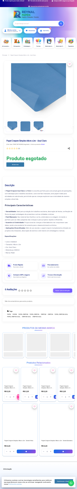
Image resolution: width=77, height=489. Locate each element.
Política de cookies (15, 484)
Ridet (43, 144)
